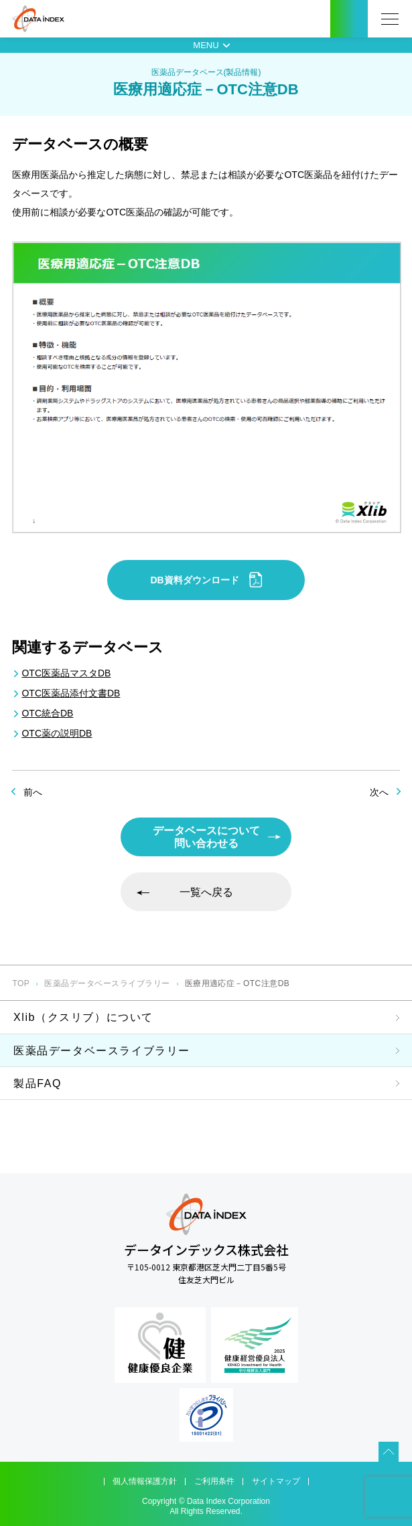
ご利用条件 (214, 1481)
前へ (32, 792)
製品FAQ (37, 1083)
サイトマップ (276, 1481)
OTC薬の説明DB (56, 733)
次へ (379, 792)
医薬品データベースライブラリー (106, 983)
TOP (20, 983)
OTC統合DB (47, 713)
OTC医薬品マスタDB (66, 673)
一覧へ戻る (206, 892)
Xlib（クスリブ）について (83, 1017)
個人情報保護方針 (145, 1481)
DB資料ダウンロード (205, 579)
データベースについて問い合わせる (206, 837)
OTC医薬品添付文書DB (70, 693)
